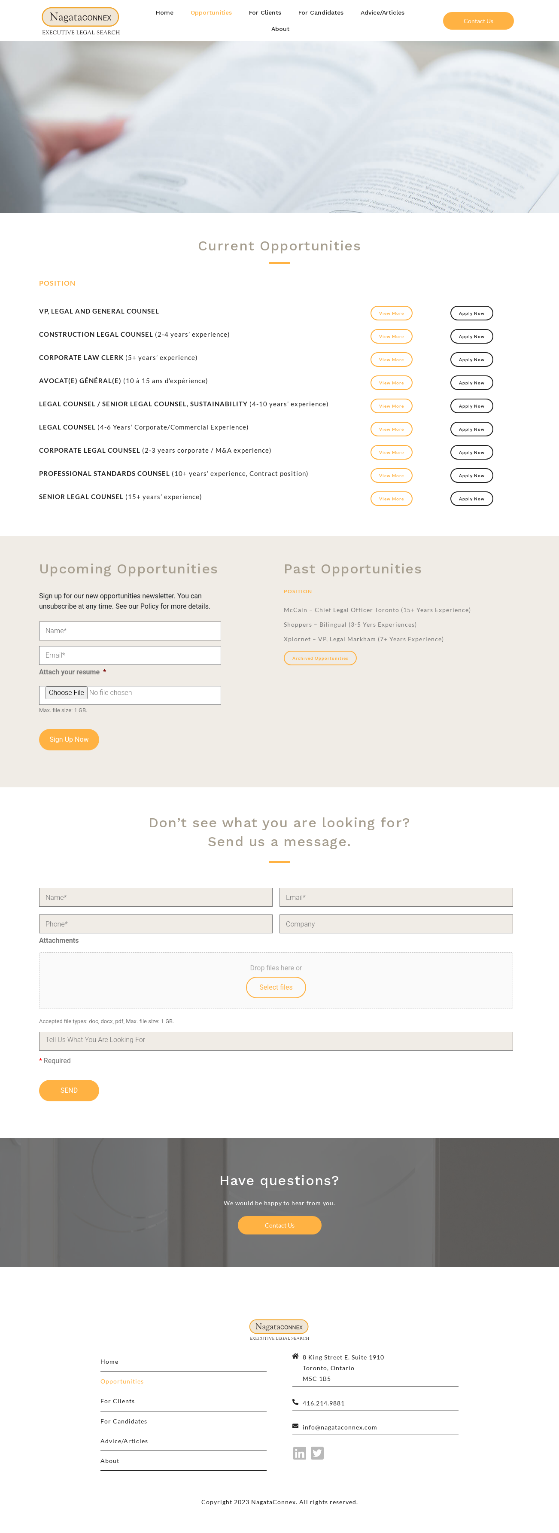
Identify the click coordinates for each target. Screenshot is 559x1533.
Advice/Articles (382, 12)
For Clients (265, 12)
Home (164, 12)
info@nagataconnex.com (340, 1427)
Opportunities (211, 12)
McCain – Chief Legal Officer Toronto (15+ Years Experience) (377, 609)
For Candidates (320, 12)
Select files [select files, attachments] (275, 987)
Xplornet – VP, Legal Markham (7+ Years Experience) (364, 639)
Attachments (59, 940)
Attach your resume (72, 672)
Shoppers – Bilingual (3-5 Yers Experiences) (350, 624)
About (280, 28)
